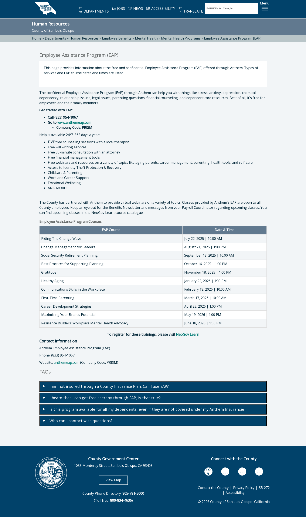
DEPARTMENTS (93, 9)
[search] (227, 8)
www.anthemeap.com (74, 122)
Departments (55, 38)
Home (36, 38)
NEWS (135, 8)
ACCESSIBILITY (160, 8)
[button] (264, 9)
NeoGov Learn (187, 334)
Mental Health (146, 38)
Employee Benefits (117, 38)
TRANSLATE (190, 9)
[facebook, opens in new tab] (208, 471)
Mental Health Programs (181, 38)
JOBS (118, 8)
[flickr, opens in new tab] (242, 471)
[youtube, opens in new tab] (225, 471)
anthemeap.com (66, 362)
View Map (117, 479)
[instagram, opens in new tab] (259, 471)
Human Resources (50, 24)
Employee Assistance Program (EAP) (232, 38)
